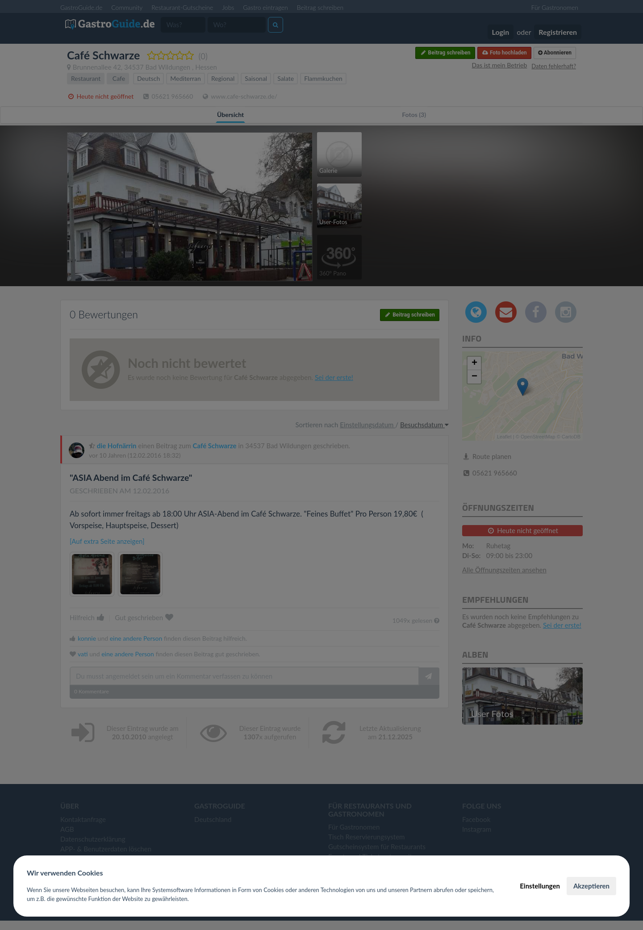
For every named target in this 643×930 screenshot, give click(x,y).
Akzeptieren (591, 886)
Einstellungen (540, 886)
